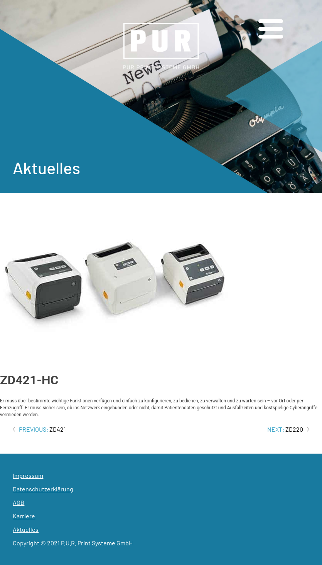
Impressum (28, 475)
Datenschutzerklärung (43, 489)
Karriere (24, 516)
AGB (18, 502)
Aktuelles (26, 529)
